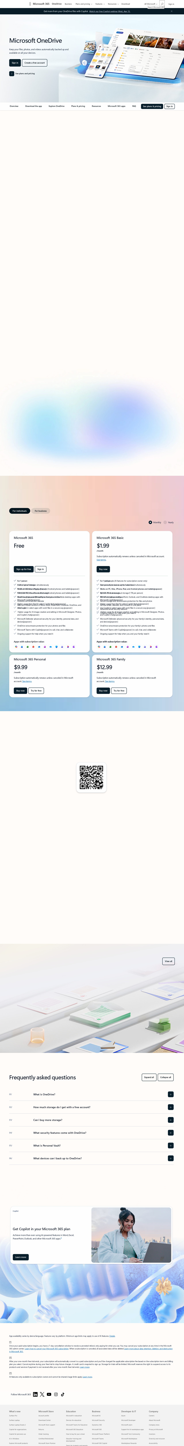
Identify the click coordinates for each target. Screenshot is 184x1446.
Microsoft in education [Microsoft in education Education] (74, 1416)
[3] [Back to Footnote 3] (10, 1373)
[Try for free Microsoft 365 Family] (119, 691)
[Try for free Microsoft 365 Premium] (36, 691)
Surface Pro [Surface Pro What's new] (13, 1416)
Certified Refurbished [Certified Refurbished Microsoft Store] (46, 1439)
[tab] (19, 511)
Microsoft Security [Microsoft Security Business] (98, 1420)
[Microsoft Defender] (56, 646)
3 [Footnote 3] (61, 1238)
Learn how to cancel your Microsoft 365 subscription (47, 1348)
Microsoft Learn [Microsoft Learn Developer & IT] (126, 1425)
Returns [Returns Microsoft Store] (41, 1429)
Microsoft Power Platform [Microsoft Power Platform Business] (101, 1434)
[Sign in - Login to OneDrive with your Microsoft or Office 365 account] (15, 63)
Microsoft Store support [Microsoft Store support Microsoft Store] (47, 1425)
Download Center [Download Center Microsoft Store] (45, 1420)
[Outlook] (39, 646)
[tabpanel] (91, 609)
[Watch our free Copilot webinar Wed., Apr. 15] (109, 11)
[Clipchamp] (73, 646)
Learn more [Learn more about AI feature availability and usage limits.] (87, 1376)
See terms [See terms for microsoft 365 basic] (101, 559)
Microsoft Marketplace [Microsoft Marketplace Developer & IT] (129, 1439)
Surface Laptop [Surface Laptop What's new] (14, 1420)
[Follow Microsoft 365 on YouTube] (49, 1394)
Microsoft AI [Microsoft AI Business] (96, 1416)
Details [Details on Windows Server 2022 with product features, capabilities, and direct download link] (112, 1336)
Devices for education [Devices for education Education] (73, 1420)
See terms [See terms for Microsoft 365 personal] (27, 681)
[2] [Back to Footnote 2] (10, 1357)
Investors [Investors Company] (152, 1434)
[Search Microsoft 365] (162, 3)
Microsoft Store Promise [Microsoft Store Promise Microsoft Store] (47, 1443)
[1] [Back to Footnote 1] (10, 1341)
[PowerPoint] (33, 646)
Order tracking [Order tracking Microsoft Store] (44, 1434)
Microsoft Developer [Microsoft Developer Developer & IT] (128, 1420)
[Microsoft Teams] (62, 646)
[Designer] (68, 646)
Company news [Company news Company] (154, 1425)
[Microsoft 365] (40, 4)
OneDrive (57, 3)
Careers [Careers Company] (151, 1416)
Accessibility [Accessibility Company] (153, 1443)
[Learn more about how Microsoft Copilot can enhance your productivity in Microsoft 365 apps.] (21, 1257)
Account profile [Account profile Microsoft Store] (44, 1416)
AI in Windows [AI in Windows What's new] (14, 1439)
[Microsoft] (19, 4)
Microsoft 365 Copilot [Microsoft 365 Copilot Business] (99, 1443)
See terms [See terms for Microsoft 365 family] (109, 681)
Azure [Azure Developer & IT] (123, 1416)
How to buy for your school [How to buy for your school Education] (75, 1434)
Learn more (84, 1367)
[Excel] (27, 646)
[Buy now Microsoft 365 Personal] (20, 691)
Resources (112, 4)
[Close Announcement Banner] (171, 11)
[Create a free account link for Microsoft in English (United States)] (34, 63)
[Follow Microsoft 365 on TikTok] (62, 1394)
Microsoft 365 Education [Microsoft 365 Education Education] (74, 1429)
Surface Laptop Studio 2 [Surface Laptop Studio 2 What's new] (17, 1425)
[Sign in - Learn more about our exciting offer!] (24, 569)
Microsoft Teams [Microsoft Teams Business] (98, 1439)
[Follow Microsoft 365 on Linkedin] (35, 1394)
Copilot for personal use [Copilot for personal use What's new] (17, 1434)
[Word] (22, 646)
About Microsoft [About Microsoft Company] (154, 1420)
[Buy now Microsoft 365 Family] (103, 691)
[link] (14, 107)
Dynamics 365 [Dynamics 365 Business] (97, 1425)
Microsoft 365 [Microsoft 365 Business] (97, 1429)
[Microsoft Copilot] (16, 646)
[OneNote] (45, 646)
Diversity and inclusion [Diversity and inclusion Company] (157, 1439)
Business (68, 4)
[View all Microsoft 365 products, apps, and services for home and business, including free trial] (168, 961)
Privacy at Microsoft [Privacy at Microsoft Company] (156, 1429)
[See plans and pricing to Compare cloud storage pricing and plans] (22, 73)
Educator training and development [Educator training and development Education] (73, 1440)
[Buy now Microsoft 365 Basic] (103, 569)
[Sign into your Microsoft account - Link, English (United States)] (40, 569)
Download (125, 4)
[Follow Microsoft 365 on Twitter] (42, 1394)
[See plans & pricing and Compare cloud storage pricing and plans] (152, 106)
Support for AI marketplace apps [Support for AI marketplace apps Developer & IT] (132, 1429)
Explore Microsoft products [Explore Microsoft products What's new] (18, 1443)
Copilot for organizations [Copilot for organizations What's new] (17, 1429)
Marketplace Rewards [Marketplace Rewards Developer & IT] (129, 1443)
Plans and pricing (83, 4)
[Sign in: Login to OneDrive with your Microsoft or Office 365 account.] (169, 106)
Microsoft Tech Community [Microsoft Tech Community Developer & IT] (130, 1434)
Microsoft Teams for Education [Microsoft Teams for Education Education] (76, 1425)
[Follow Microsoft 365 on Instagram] (56, 1394)
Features (98, 4)
